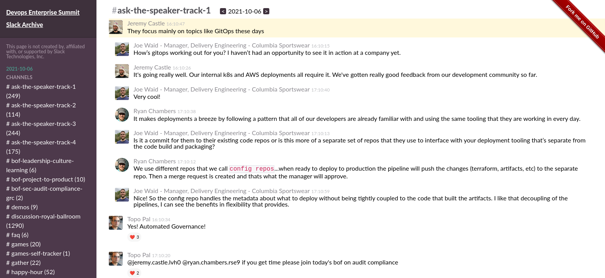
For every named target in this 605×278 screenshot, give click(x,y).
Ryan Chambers (155, 110)
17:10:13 (320, 133)
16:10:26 (181, 68)
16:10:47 (175, 24)
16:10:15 (320, 46)
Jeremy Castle (146, 23)
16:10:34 (161, 219)
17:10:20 (161, 255)
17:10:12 (186, 161)
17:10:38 (186, 111)
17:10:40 (320, 90)
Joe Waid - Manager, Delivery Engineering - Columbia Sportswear (222, 45)
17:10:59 (320, 191)
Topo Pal (138, 218)
